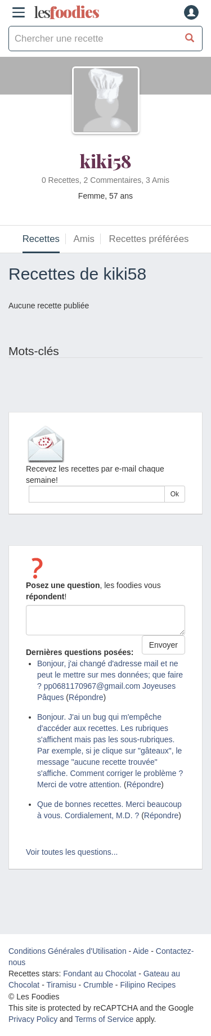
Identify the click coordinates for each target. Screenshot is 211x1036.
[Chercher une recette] (190, 38)
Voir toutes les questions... (72, 851)
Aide (141, 951)
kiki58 (106, 161)
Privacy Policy (32, 1019)
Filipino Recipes (148, 984)
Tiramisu (61, 984)
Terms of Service (104, 1019)
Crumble (98, 984)
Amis (84, 239)
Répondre (86, 697)
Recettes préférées (149, 239)
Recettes (41, 239)
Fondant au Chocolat (99, 973)
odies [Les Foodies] (66, 12)
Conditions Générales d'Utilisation (67, 951)
